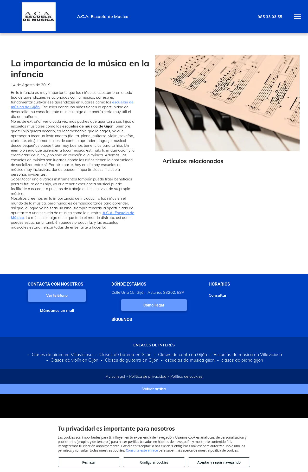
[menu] (297, 16)
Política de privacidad (147, 376)
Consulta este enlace (142, 450)
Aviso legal (115, 376)
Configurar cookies (154, 462)
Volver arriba (154, 388)
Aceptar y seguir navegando (218, 462)
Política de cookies (186, 376)
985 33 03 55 (270, 16)
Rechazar (89, 462)
